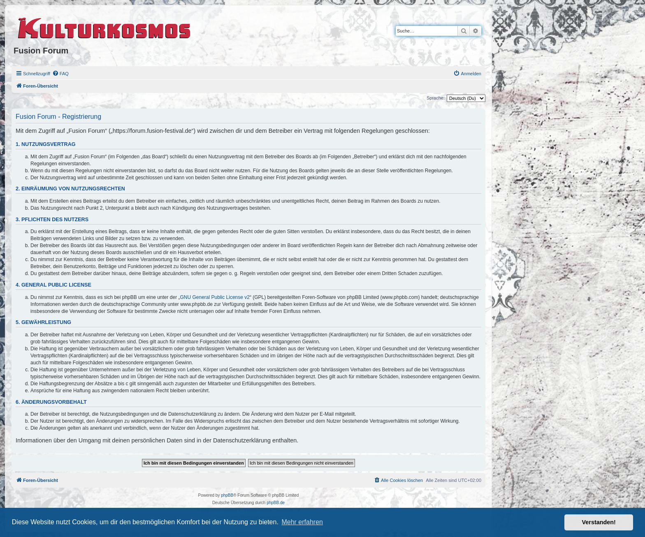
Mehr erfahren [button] (302, 521)
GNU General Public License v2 (215, 297)
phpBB (227, 495)
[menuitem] (60, 74)
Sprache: (436, 97)
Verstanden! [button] (599, 522)
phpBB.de (276, 502)
